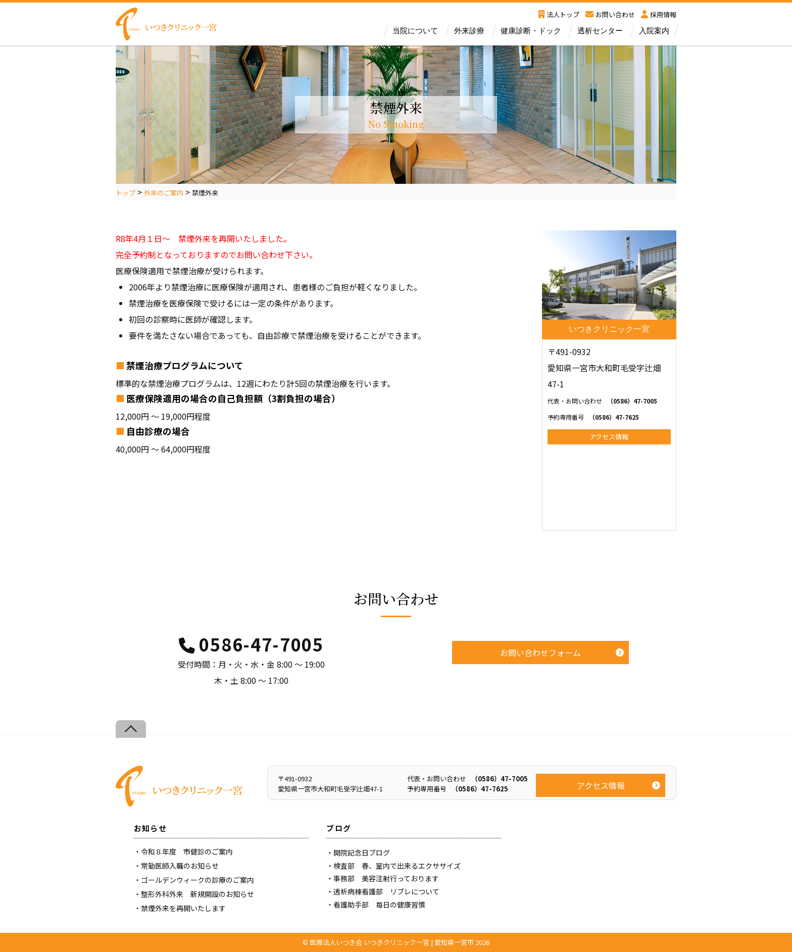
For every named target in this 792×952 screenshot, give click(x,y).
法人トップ (558, 14)
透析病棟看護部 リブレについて (386, 891)
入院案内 (654, 31)
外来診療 (469, 31)
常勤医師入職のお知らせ (180, 866)
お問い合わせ (610, 14)
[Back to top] (131, 729)
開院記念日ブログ (361, 852)
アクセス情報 (608, 436)
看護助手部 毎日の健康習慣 (379, 904)
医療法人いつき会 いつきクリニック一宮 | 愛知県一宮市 (392, 942)
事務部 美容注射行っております (386, 878)
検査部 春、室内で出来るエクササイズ (397, 866)
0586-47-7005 (261, 644)
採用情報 (658, 14)
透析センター (600, 31)
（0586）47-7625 (593, 417)
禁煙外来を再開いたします (183, 908)
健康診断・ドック (531, 31)
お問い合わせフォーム (540, 652)
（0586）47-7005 (602, 400)
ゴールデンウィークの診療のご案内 (197, 880)
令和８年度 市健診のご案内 (187, 851)
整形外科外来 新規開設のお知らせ (197, 894)
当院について (415, 31)
